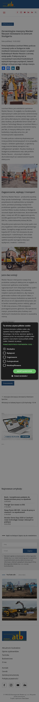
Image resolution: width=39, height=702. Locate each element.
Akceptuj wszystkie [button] (24, 371)
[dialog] (19, 351)
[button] (19, 344)
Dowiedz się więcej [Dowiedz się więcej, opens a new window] (14, 341)
